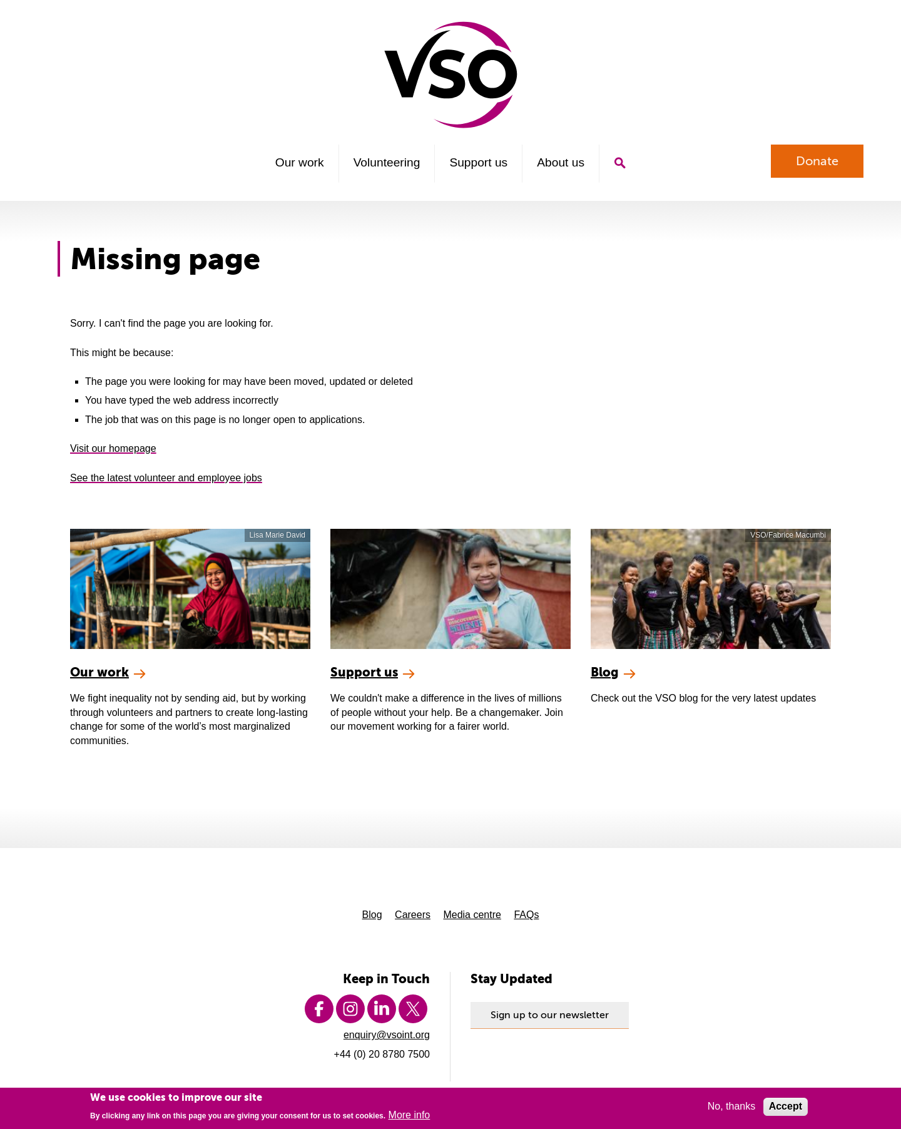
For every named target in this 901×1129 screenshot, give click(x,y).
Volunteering (387, 162)
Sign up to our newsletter (550, 1015)
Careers (412, 914)
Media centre (472, 914)
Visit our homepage (113, 448)
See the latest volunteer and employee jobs (166, 478)
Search (619, 163)
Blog (372, 914)
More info (409, 1116)
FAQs (526, 914)
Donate (817, 161)
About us (560, 162)
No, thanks (731, 1108)
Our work (299, 162)
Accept (785, 1108)
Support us (478, 162)
